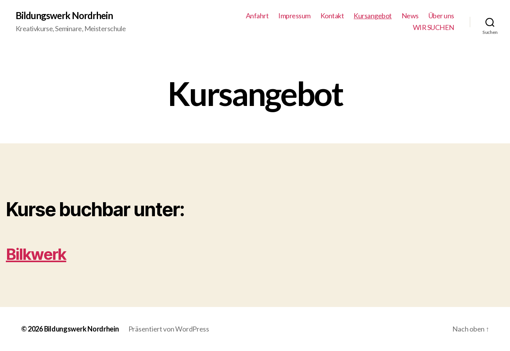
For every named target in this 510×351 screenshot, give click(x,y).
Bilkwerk (36, 254)
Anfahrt (257, 16)
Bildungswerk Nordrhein (64, 15)
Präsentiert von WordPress (168, 329)
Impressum (294, 16)
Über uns (441, 16)
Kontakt (332, 16)
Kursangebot (373, 16)
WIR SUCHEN (433, 27)
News (410, 16)
